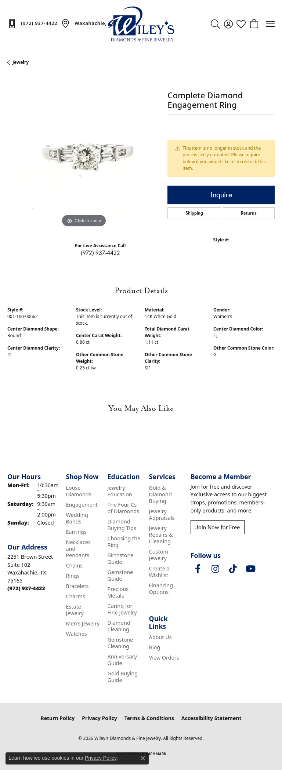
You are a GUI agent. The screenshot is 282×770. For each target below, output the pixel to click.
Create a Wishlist (159, 572)
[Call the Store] (26, 588)
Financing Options (161, 588)
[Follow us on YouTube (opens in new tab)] (250, 569)
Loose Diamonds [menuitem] (78, 491)
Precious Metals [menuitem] (118, 592)
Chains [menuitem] (74, 565)
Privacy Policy (99, 718)
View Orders (164, 657)
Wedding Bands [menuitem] (77, 518)
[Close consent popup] (143, 758)
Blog (154, 647)
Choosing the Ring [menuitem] (124, 541)
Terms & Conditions (149, 718)
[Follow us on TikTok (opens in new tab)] (233, 569)
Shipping (194, 213)
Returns (249, 213)
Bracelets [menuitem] (77, 586)
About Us (160, 637)
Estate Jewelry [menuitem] (74, 610)
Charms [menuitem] (75, 596)
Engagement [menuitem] (81, 504)
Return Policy (58, 718)
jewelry (20, 62)
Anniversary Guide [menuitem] (122, 660)
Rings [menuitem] (72, 575)
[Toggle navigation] (270, 24)
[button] (215, 24)
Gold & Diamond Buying (160, 494)
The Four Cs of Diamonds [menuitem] (124, 508)
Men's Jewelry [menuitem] (83, 623)
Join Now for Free (217, 527)
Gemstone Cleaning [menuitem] (120, 643)
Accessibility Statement (211, 718)
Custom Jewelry (158, 555)
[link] (32, 23)
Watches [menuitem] (76, 633)
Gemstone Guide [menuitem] (120, 575)
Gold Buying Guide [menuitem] (123, 676)
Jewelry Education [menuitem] (120, 491)
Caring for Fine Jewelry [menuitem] (122, 609)
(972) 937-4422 (100, 252)
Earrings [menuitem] (76, 531)
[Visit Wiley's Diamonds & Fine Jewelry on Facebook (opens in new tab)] (198, 569)
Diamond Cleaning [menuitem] (119, 626)
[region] (83, 153)
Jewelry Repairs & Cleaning (161, 535)
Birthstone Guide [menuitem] (121, 558)
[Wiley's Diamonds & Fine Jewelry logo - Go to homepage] (141, 24)
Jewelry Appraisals (162, 514)
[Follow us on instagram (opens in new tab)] (215, 569)
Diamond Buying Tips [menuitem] (122, 525)
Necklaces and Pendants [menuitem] (78, 549)
